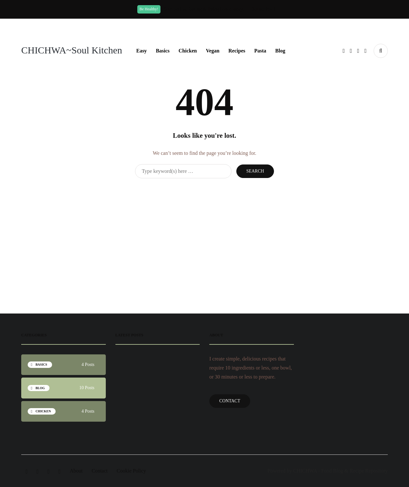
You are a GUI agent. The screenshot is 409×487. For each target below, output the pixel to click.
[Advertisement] (204, 230)
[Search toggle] (381, 51)
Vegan (212, 50)
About (76, 470)
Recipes (236, 50)
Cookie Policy (131, 470)
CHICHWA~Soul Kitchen (71, 50)
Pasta (260, 50)
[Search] (183, 171)
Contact (229, 400)
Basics (163, 50)
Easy (141, 50)
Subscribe (263, 9)
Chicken (187, 50)
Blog (280, 50)
